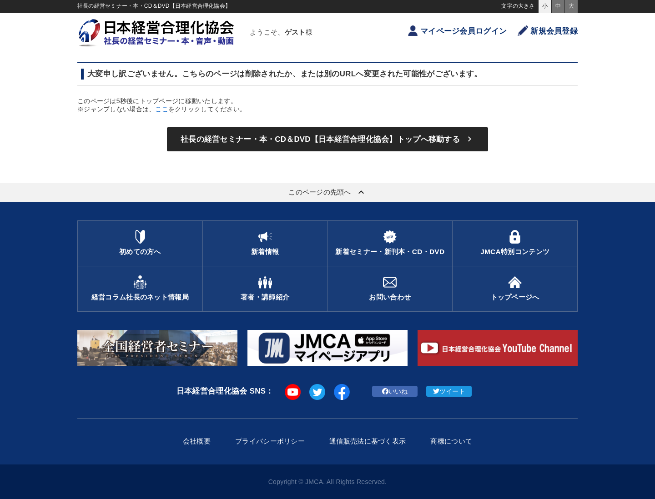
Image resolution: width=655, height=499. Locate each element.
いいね (395, 391)
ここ (161, 109)
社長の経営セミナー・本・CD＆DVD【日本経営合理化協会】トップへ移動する (327, 139)
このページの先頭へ (327, 192)
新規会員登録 (548, 30)
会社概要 (197, 441)
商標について (451, 441)
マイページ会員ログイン (457, 30)
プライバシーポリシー (270, 441)
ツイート (449, 391)
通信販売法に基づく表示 (367, 441)
